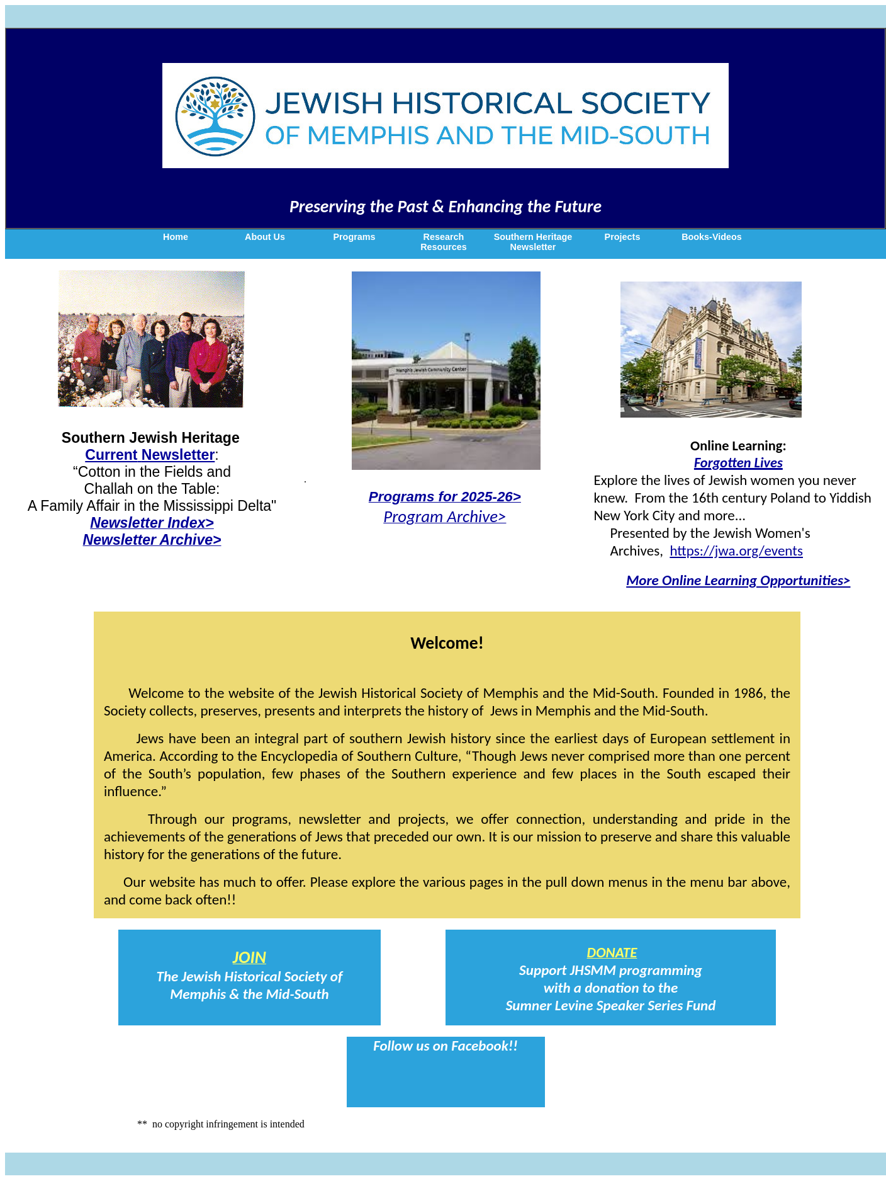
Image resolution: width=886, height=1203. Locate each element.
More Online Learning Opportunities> (738, 580)
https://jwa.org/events (736, 550)
